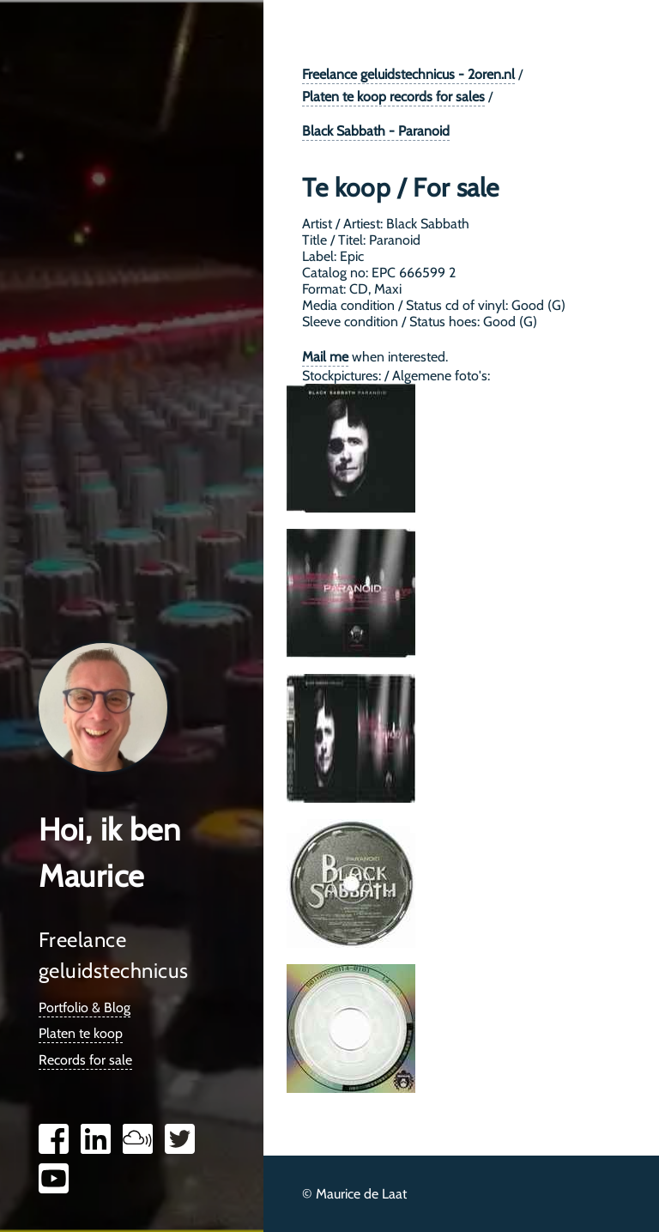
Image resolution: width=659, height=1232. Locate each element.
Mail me (325, 357)
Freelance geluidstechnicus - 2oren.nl (408, 74)
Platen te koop (81, 1033)
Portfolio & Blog (84, 1007)
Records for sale (85, 1060)
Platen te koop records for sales (393, 96)
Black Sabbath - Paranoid (376, 131)
